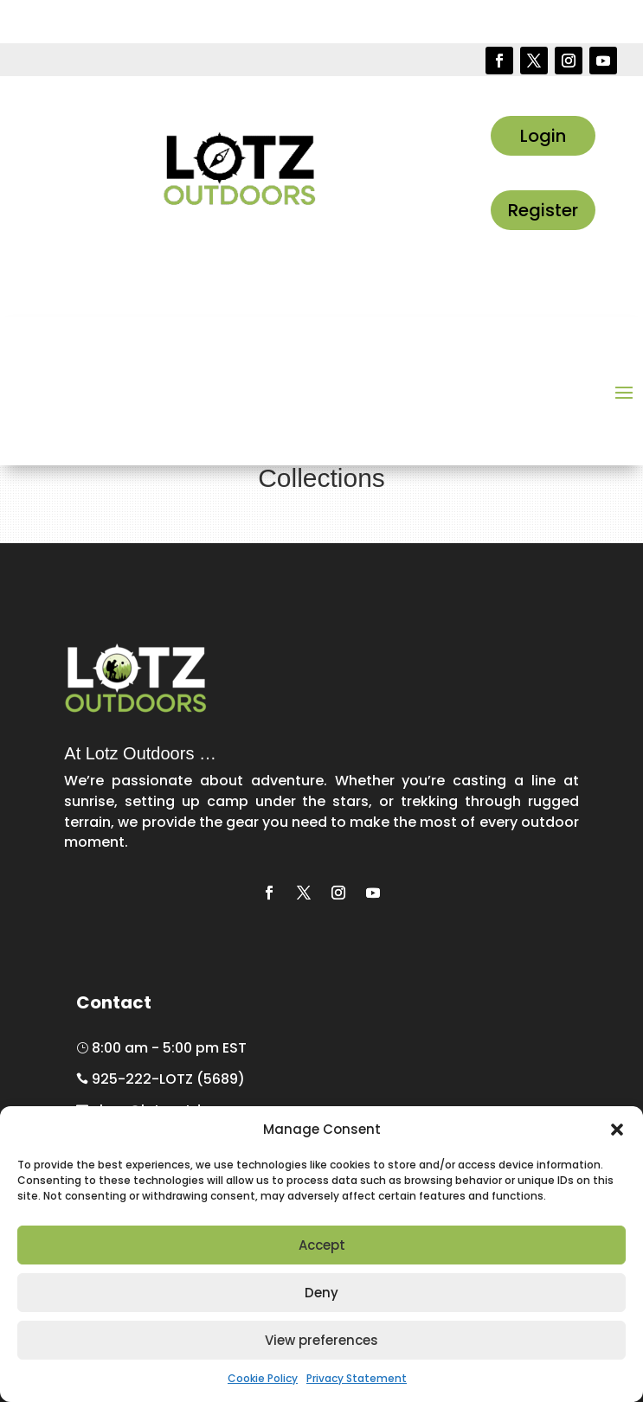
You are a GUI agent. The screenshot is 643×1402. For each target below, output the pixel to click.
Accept (322, 1245)
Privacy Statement (356, 1378)
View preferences (321, 1340)
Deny (321, 1293)
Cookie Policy (263, 1378)
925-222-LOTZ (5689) (160, 1079)
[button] (617, 1129)
